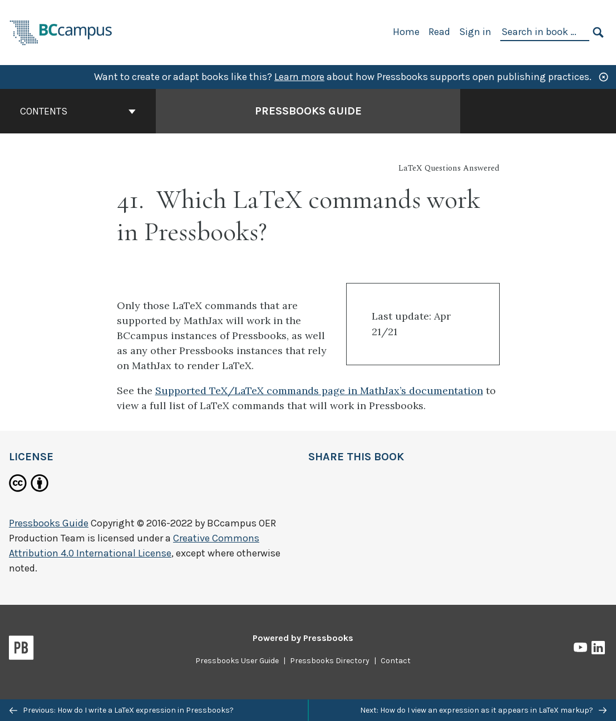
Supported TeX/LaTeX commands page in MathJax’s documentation (319, 390)
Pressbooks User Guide (237, 660)
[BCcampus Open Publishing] (61, 31)
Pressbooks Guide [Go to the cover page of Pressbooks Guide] (308, 111)
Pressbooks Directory (329, 660)
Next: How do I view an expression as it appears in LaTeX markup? (483, 710)
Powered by (303, 638)
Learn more (299, 77)
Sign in (475, 32)
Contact (396, 660)
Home (406, 32)
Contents (78, 111)
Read (439, 32)
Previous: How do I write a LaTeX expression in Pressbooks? (121, 710)
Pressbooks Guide (48, 523)
